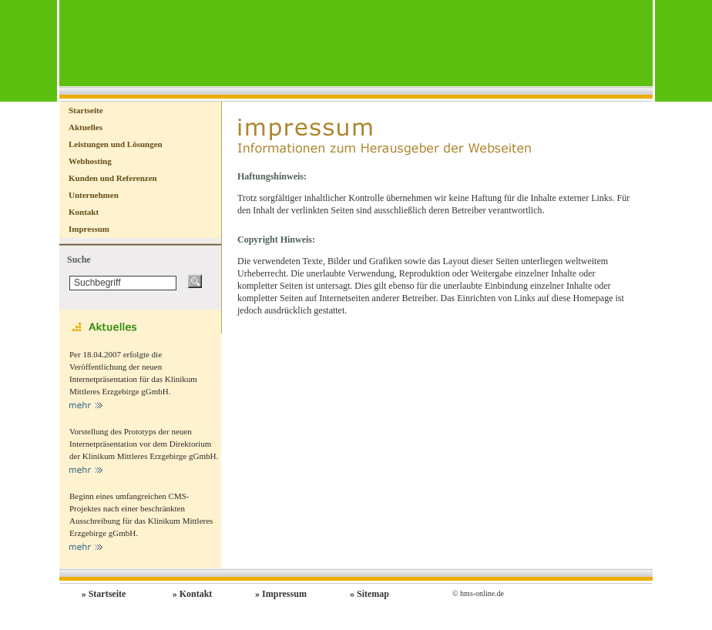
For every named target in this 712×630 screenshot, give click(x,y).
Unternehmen (94, 194)
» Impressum (281, 593)
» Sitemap (369, 593)
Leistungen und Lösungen (116, 144)
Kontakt (84, 211)
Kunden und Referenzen (113, 178)
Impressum (89, 228)
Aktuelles (85, 127)
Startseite (86, 110)
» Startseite (104, 593)
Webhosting (90, 161)
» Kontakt (193, 593)
